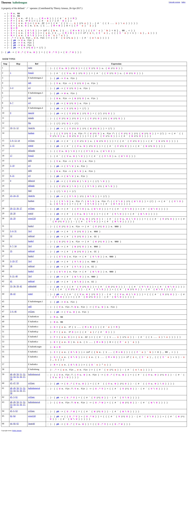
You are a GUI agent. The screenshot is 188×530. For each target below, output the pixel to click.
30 (11, 294)
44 (11, 423)
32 (11, 236)
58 (11, 379)
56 (21, 377)
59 (18, 383)
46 (15, 311)
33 (11, 286)
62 (11, 416)
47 (14, 383)
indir (30, 68)
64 (14, 416)
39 (18, 286)
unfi (30, 306)
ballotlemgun (20, 2)
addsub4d (32, 286)
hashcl (31, 226)
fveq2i (31, 73)
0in (29, 123)
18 (11, 213)
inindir (31, 118)
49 (14, 374)
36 (14, 286)
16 (11, 218)
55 (18, 377)
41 (11, 281)
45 (11, 383)
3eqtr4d (31, 423)
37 (16, 261)
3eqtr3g (31, 128)
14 (19, 140)
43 (14, 294)
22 (14, 208)
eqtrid (30, 146)
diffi (30, 161)
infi (29, 83)
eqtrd (30, 294)
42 (21, 286)
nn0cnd (31, 236)
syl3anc (31, 140)
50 (18, 374)
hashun (31, 133)
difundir (31, 151)
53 (11, 377)
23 (11, 196)
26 (18, 208)
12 (17, 128)
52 (24, 374)
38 (11, 266)
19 (13, 166)
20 (11, 208)
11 (14, 128)
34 (15, 246)
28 (14, 213)
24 (14, 196)
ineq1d (31, 113)
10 (11, 128)
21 (13, 176)
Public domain (17, 430)
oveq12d (32, 218)
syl (29, 88)
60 (14, 423)
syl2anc (31, 311)
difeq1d (31, 181)
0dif (30, 191)
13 (15, 140)
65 (18, 423)
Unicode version (174, 2)
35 (11, 251)
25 (18, 196)
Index (183, 2)
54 (14, 377)
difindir (31, 186)
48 (11, 374)
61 (16, 397)
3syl (30, 231)
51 (21, 374)
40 (16, 276)
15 (13, 146)
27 (21, 208)
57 (24, 377)
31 (15, 231)
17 (11, 156)
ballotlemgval (34, 374)
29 (14, 218)
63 (16, 411)
